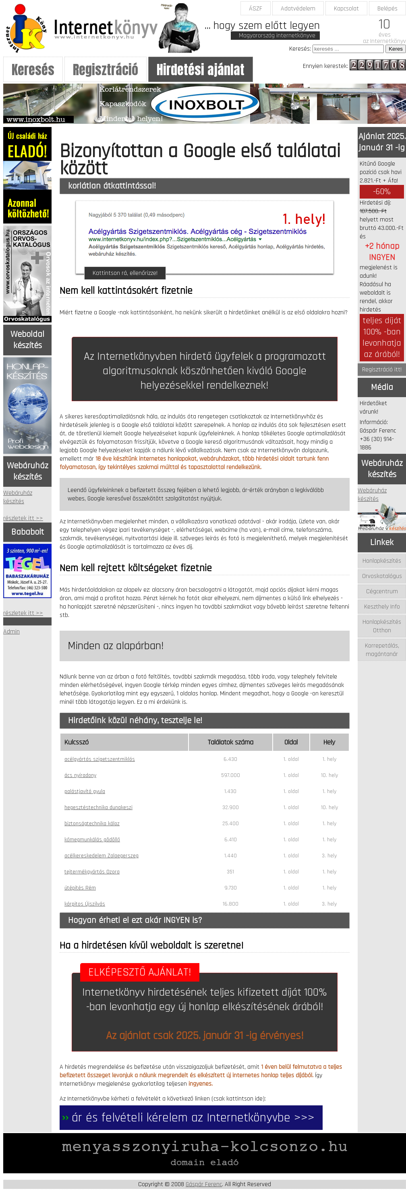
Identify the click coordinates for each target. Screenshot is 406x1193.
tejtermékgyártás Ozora (92, 871)
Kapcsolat (346, 8)
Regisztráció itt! (382, 369)
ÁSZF (255, 8)
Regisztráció (105, 70)
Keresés (33, 70)
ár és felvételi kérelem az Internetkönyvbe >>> (193, 1117)
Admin (11, 631)
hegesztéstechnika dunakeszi (98, 807)
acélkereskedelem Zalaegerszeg (101, 855)
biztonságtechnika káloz (92, 823)
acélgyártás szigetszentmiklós (99, 759)
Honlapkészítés (381, 561)
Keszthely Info (382, 607)
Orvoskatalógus (382, 576)
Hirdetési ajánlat (200, 70)
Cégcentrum (382, 591)
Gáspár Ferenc (204, 1184)
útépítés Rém (80, 888)
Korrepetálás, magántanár (382, 650)
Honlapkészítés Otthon (381, 626)
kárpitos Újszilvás (84, 904)
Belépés (387, 8)
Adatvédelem (298, 8)
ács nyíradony (80, 775)
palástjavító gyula (84, 791)
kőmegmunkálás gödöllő (92, 839)
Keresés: (300, 49)
